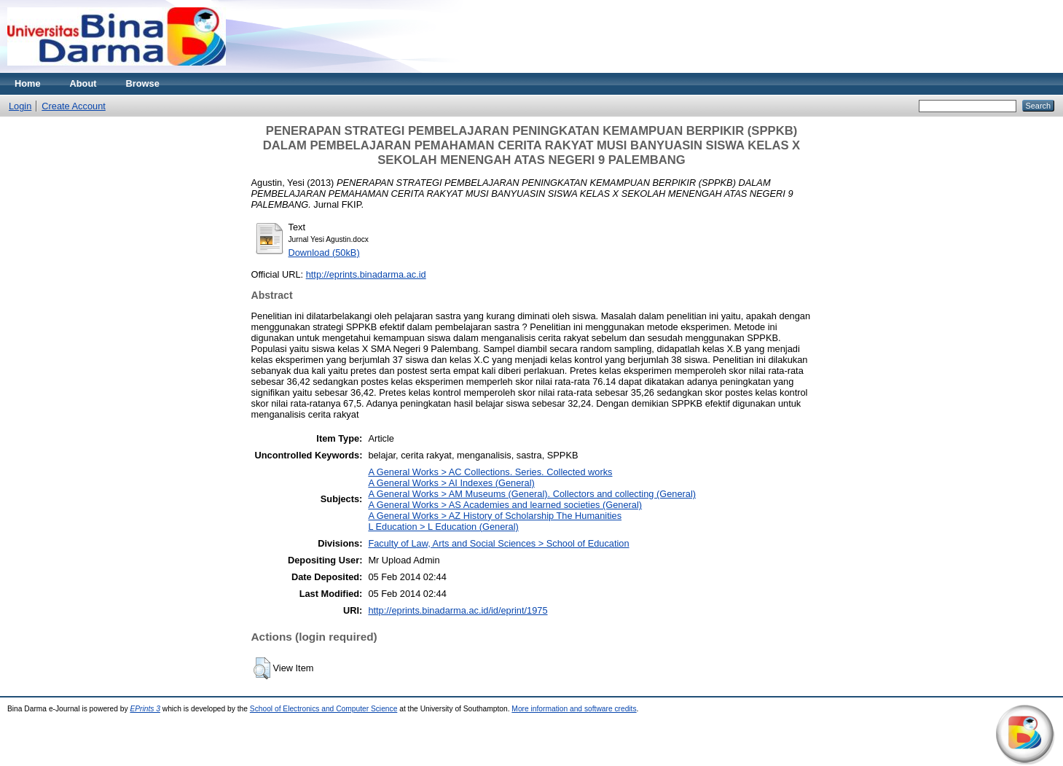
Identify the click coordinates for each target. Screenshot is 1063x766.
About (83, 83)
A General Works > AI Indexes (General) (451, 482)
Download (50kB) (324, 252)
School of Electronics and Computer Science (324, 709)
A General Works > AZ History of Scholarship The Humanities (494, 515)
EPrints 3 (145, 709)
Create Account (74, 106)
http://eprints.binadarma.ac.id (366, 274)
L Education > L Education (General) (443, 526)
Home (28, 83)
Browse (143, 83)
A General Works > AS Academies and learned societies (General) (505, 504)
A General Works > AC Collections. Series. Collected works (490, 471)
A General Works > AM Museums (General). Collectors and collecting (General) (532, 493)
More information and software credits (573, 709)
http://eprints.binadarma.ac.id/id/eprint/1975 (457, 610)
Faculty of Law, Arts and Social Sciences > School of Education (498, 543)
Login (20, 106)
